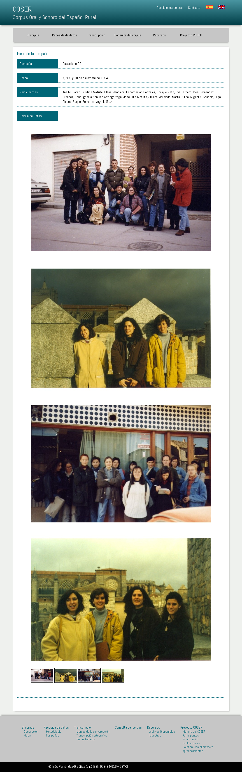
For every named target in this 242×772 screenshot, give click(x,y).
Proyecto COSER (191, 35)
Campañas (52, 735)
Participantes (191, 735)
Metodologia (53, 732)
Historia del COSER (194, 732)
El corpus (33, 35)
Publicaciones (191, 743)
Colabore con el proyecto (198, 747)
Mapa (27, 735)
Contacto (194, 7)
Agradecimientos (193, 751)
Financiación (190, 739)
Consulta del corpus (127, 35)
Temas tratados (86, 739)
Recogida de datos (64, 35)
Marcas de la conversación (93, 732)
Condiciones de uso (170, 7)
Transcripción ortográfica (92, 735)
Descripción (31, 732)
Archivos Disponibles (162, 732)
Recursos (159, 35)
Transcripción (96, 35)
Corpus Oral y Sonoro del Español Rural (54, 17)
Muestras (155, 735)
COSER (22, 9)
